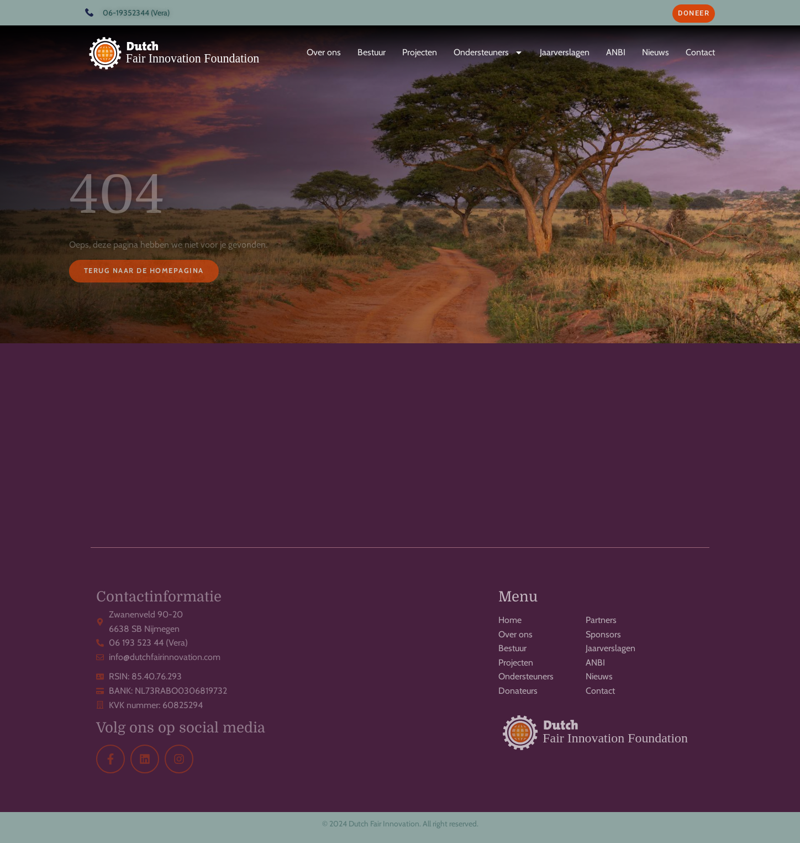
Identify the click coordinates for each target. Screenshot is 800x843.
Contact (700, 52)
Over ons (324, 52)
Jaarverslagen (565, 52)
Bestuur (371, 52)
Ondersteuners (488, 52)
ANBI (615, 52)
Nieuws (655, 52)
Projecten (419, 52)
